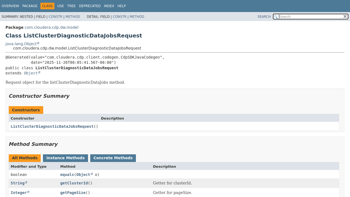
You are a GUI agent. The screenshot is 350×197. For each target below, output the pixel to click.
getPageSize (73, 192)
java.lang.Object (21, 44)
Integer (19, 192)
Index (109, 6)
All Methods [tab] (24, 158)
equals (67, 174)
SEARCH (264, 17)
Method (73, 17)
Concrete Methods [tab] (113, 158)
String (18, 183)
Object (31, 73)
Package (29, 6)
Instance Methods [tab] (65, 158)
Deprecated (90, 6)
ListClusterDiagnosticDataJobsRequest (52, 126)
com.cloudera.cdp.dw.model (51, 27)
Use (60, 6)
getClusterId (74, 183)
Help (122, 6)
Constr (55, 17)
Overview (10, 6)
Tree (71, 6)
